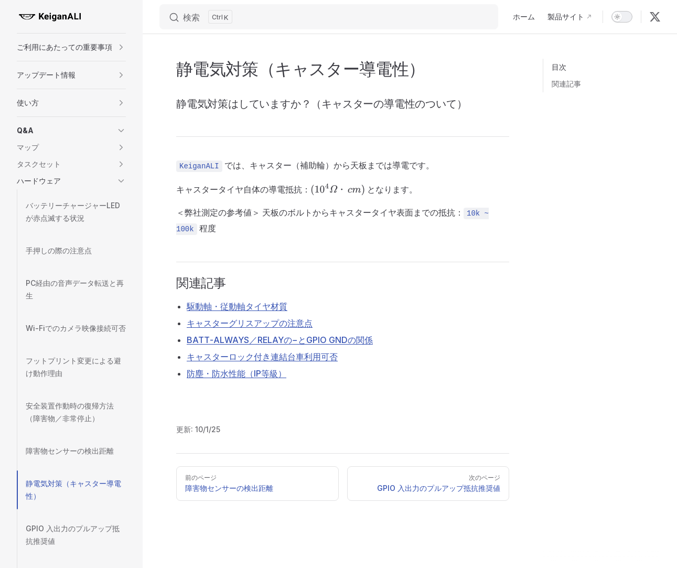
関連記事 (566, 83)
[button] (71, 47)
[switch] (621, 17)
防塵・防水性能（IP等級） (236, 373)
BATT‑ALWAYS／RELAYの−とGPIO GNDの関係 (280, 340)
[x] (655, 16)
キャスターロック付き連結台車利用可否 (262, 356)
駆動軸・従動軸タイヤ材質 (237, 306)
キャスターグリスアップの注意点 (250, 323)
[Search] (328, 16)
